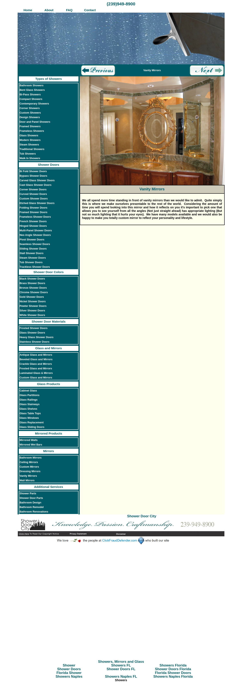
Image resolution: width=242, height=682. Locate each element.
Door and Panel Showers (35, 121)
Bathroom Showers (31, 85)
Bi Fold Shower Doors (33, 171)
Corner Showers (30, 108)
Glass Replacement (32, 422)
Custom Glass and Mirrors (36, 377)
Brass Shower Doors (32, 283)
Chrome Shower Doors (34, 292)
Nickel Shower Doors (33, 301)
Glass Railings (29, 399)
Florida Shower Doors (173, 673)
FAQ (69, 10)
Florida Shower (69, 673)
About (48, 10)
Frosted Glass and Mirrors (36, 368)
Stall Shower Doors (31, 253)
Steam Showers (29, 144)
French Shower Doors (33, 221)
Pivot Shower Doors (32, 239)
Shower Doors (48, 164)
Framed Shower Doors (33, 212)
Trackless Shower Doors (35, 266)
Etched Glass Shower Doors (37, 203)
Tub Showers (28, 153)
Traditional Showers (32, 149)
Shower (69, 665)
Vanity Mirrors (28, 475)
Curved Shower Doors (33, 194)
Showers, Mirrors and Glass (121, 662)
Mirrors (48, 451)
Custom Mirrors (29, 466)
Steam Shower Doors (33, 257)
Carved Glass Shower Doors (37, 180)
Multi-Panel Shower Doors (36, 230)
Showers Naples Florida (173, 676)
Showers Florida (173, 665)
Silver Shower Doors (32, 310)
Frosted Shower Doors (34, 328)
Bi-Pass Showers (30, 94)
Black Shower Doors (32, 278)
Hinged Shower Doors (33, 226)
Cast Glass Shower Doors (36, 185)
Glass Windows (29, 418)
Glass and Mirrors (48, 348)
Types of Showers (48, 78)
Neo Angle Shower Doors (35, 235)
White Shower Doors (32, 315)
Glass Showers (29, 135)
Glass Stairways (30, 404)
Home (28, 10)
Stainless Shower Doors (34, 341)
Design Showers (30, 117)
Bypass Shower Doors (33, 175)
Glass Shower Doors (32, 332)
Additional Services (48, 487)
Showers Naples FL (121, 676)
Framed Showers (30, 126)
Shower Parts (28, 493)
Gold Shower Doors (32, 296)
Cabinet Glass (28, 390)
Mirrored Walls (29, 440)
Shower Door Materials (49, 321)
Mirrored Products (48, 433)
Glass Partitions (30, 395)
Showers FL (121, 665)
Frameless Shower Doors (35, 216)
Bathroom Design (30, 502)
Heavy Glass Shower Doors (37, 337)
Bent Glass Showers (32, 90)
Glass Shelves (28, 408)
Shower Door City (141, 516)
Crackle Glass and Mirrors (36, 364)
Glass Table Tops (30, 413)
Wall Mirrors (27, 480)
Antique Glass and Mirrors (36, 354)
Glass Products (48, 384)
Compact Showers (31, 99)
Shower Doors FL (121, 669)
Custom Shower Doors (34, 198)
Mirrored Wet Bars (31, 444)
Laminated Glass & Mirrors (36, 373)
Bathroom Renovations (34, 511)
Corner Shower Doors (33, 189)
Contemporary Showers (34, 103)
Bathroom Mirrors (31, 457)
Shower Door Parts (31, 498)
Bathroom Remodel (32, 507)
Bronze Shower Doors (33, 287)
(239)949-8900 (121, 3)
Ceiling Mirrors (29, 462)
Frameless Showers (32, 131)
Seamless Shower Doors (35, 244)
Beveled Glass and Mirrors (36, 359)
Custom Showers (30, 112)
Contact (90, 10)
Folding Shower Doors (33, 207)
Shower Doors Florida (173, 669)
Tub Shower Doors (31, 262)
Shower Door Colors (48, 272)
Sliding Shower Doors (33, 248)
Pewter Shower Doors (33, 306)
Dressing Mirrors (30, 471)
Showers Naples (68, 676)
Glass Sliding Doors (32, 427)
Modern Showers (30, 140)
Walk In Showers (30, 158)
